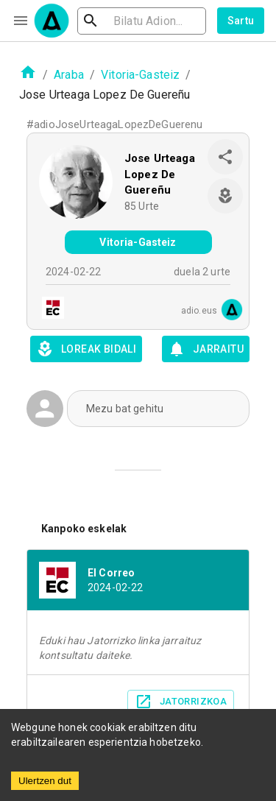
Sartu (241, 21)
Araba (69, 75)
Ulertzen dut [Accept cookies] (44, 780)
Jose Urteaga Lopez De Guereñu (159, 174)
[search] (141, 21)
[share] (225, 156)
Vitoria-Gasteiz (140, 75)
